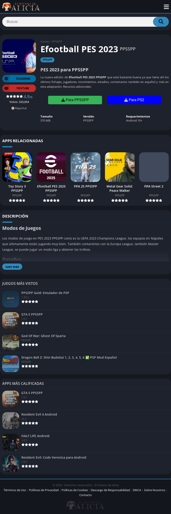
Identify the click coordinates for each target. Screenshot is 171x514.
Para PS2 (134, 100)
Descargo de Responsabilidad (110, 490)
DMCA (137, 490)
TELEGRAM (16, 78)
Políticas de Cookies (75, 490)
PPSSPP (57, 41)
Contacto (85, 495)
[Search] (85, 22)
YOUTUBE (15, 88)
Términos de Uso (15, 490)
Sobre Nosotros (154, 490)
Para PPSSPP (75, 100)
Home (44, 41)
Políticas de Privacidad (44, 490)
